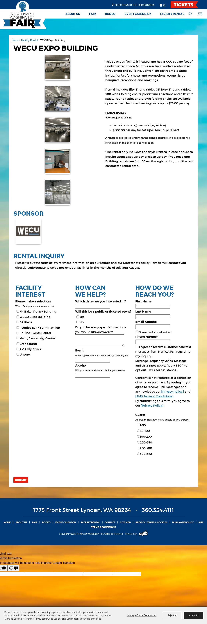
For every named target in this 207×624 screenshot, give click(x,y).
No (81, 322)
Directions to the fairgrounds (134, 5)
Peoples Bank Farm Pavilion (39, 327)
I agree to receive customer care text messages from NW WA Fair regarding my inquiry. (163, 351)
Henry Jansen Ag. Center (37, 338)
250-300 (146, 448)
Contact (110, 522)
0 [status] (164, 5)
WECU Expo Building (34, 317)
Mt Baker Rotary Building (37, 311)
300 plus (146, 454)
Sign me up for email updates (155, 332)
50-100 (145, 431)
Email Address (146, 322)
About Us (72, 14)
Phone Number (146, 336)
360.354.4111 (158, 510)
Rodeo (110, 14)
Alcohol (81, 365)
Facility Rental (172, 14)
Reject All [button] (172, 615)
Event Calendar (138, 14)
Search (190, 14)
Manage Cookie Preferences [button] (141, 615)
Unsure (24, 354)
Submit (21, 480)
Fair (92, 14)
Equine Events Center (35, 333)
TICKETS (188, 4)
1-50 (143, 425)
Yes (81, 317)
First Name (143, 301)
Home (15, 40)
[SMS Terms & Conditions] (154, 396)
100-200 (146, 436)
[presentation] (41, 468)
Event (79, 350)
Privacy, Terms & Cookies (151, 522)
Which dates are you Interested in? (100, 301)
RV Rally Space (30, 349)
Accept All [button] (193, 615)
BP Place (25, 322)
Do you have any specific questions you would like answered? (100, 329)
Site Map (125, 522)
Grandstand (28, 344)
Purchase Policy (183, 522)
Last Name (143, 311)
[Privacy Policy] (172, 391)
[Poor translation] (13, 568)
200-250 (146, 442)
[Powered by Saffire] (143, 534)
